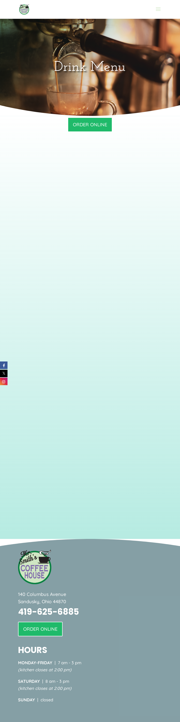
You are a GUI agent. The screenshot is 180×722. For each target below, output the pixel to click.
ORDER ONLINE (90, 124)
